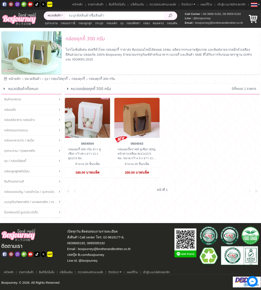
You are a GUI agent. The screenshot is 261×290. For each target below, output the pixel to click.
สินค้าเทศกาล (33, 99)
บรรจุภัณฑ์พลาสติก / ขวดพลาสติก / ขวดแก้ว (33, 202)
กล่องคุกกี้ (78, 79)
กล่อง (146, 23)
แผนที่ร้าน (206, 4)
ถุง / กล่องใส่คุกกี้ (56, 79)
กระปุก (99, 23)
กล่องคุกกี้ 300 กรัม (102, 79)
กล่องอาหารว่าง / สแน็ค (33, 140)
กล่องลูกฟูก (85, 23)
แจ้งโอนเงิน (137, 4)
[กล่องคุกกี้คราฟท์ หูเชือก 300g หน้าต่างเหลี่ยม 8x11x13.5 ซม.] (137, 117)
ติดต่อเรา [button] (187, 4)
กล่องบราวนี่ (68, 23)
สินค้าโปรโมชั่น (117, 4)
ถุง (121, 23)
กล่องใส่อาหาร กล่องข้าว (33, 120)
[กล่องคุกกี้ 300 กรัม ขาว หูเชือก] (87, 117)
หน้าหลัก (77, 4)
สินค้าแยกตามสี (33, 181)
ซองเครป (158, 23)
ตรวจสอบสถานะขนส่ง (162, 4)
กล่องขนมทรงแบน (33, 130)
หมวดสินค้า (33, 79)
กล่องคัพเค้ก (174, 23)
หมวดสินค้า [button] (54, 15)
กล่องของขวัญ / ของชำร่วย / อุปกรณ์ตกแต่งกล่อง (33, 192)
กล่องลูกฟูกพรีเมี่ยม (33, 171)
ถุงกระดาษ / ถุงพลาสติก (33, 151)
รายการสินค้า (96, 4)
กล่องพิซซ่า (133, 23)
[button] (255, 5)
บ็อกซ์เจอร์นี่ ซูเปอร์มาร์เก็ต (33, 212)
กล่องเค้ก (111, 23)
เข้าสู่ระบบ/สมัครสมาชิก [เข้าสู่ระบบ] (231, 4)
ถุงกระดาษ (51, 23)
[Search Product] (170, 16)
